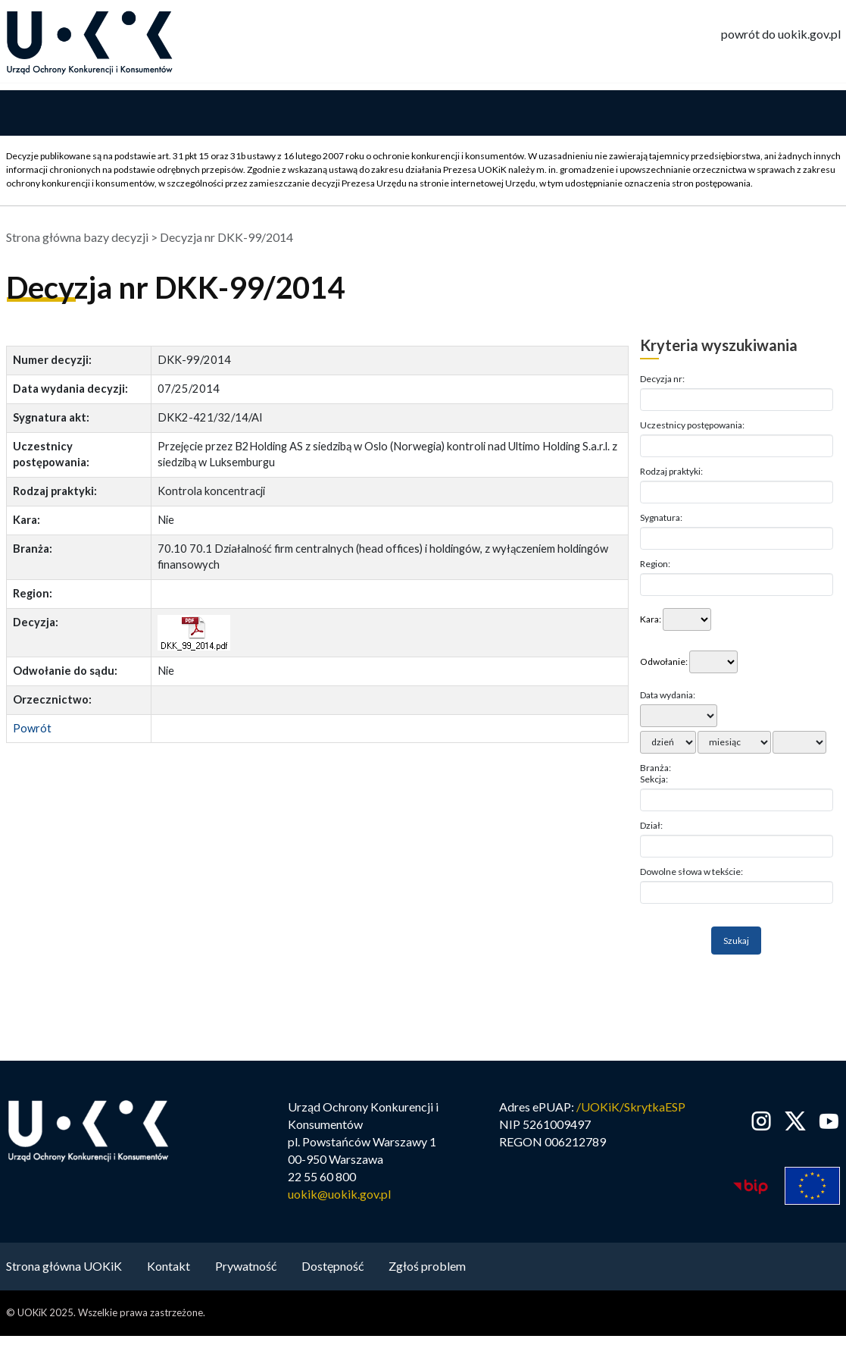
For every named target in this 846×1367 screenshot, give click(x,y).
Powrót (32, 729)
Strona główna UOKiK (64, 1267)
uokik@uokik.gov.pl (339, 1195)
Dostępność (332, 1267)
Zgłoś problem (427, 1267)
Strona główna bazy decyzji (77, 238)
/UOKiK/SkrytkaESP (630, 1108)
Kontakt (168, 1267)
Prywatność (245, 1267)
